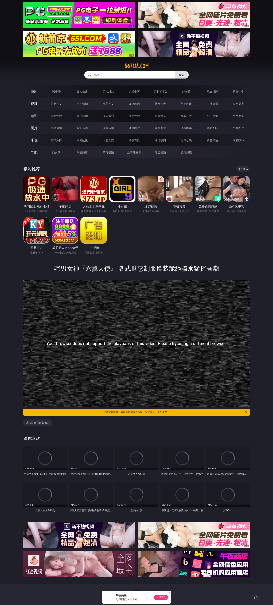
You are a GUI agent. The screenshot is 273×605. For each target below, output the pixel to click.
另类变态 (238, 116)
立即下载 (161, 597)
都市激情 (56, 140)
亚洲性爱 (56, 116)
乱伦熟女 (212, 116)
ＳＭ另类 (238, 104)
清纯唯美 (186, 128)
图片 (34, 128)
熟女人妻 (160, 104)
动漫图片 (134, 128)
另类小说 (186, 140)
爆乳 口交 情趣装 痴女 (38, 422)
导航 (34, 152)
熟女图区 (212, 128)
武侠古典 (134, 140)
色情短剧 (186, 152)
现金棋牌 (212, 91)
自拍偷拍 (82, 104)
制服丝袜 (160, 116)
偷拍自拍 (82, 116)
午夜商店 (82, 152)
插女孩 (56, 152)
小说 (34, 140)
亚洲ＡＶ (56, 104)
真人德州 (82, 91)
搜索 (182, 75)
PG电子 (56, 91)
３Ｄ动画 (134, 104)
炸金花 (186, 91)
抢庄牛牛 (238, 91)
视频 (34, 103)
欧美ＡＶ (108, 104)
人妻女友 (108, 140)
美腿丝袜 (160, 128)
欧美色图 (108, 128)
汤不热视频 (134, 152)
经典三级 (186, 116)
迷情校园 (160, 140)
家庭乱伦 (82, 140)
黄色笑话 (212, 140)
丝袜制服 (186, 104)
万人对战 (108, 91)
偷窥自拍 (56, 128)
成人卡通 (108, 116)
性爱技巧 (238, 140)
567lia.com (136, 66)
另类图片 (238, 128)
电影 (34, 115)
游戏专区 (134, 91)
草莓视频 (108, 152)
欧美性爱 (134, 116)
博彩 (34, 91)
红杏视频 (160, 152)
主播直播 (212, 104)
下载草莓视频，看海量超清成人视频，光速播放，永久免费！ (176, 412)
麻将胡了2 (160, 91)
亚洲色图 (82, 128)
